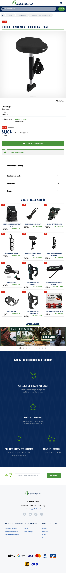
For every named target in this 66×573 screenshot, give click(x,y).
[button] (3, 64)
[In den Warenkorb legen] (33, 143)
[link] (19, 446)
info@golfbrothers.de (35, 509)
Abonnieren (53, 476)
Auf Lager (21, 119)
